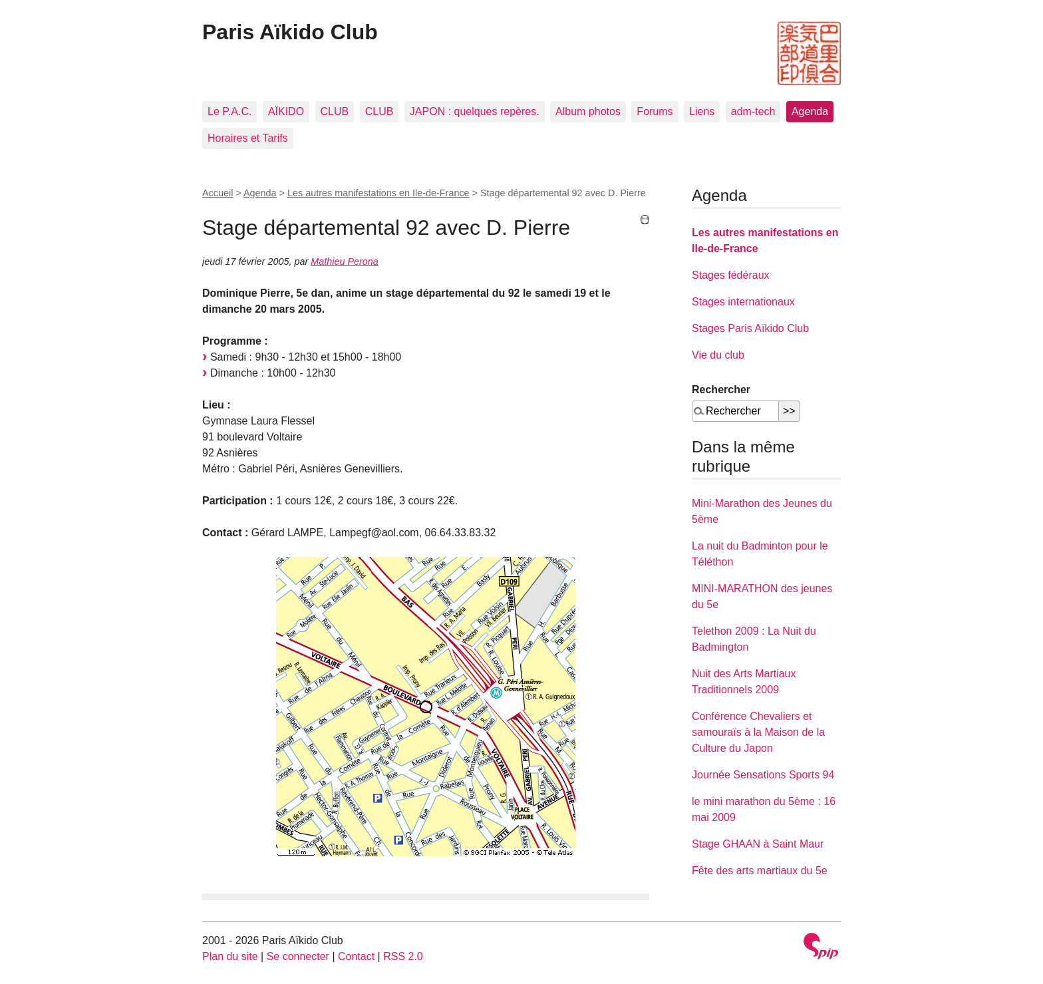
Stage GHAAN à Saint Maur (757, 844)
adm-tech (753, 111)
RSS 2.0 (403, 956)
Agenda (810, 111)
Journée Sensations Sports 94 (763, 774)
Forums (654, 111)
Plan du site (230, 956)
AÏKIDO (286, 111)
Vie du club (718, 355)
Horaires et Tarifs (248, 138)
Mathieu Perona (344, 261)
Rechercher (721, 389)
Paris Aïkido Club (290, 32)
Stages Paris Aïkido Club (750, 328)
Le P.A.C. (229, 111)
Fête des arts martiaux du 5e (759, 870)
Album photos (588, 111)
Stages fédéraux (731, 275)
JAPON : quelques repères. (474, 111)
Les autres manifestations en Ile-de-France (378, 193)
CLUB (335, 111)
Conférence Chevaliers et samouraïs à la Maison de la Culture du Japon (758, 732)
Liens (701, 111)
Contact (356, 956)
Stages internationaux (743, 301)
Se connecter (298, 956)
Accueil (217, 193)
